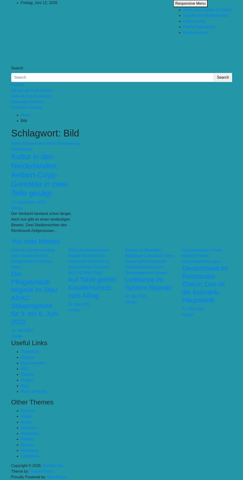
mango (17, 208)
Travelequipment (139, 273)
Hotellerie (190, 256)
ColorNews (30, 456)
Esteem (27, 445)
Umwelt (160, 273)
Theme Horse (41, 471)
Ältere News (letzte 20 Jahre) (207, 10)
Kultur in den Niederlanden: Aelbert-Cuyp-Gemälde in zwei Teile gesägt (39, 174)
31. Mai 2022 (22, 330)
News (51, 143)
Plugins (27, 380)
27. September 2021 (28, 202)
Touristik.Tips (33, 47)
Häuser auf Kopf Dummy (32, 90)
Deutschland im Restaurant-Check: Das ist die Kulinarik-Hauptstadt (205, 284)
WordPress (56, 477)
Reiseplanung (68, 143)
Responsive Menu (190, 3)
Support (27, 357)
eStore (26, 416)
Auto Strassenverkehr (29, 256)
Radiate (27, 439)
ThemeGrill (30, 352)
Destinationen (93, 256)
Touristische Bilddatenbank (205, 16)
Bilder (16, 143)
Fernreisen (77, 261)
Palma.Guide (194, 21)
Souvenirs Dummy (26, 107)
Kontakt (17, 85)
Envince (27, 411)
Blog (24, 386)
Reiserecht (157, 261)
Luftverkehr (154, 256)
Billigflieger (134, 256)
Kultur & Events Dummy (31, 96)
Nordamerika (136, 261)
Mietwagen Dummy (27, 102)
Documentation (33, 363)
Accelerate (30, 433)
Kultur (40, 143)
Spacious (28, 428)
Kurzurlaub (42, 261)
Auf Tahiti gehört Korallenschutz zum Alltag (92, 287)
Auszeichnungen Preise (202, 250)
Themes (27, 374)
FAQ (24, 369)
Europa (28, 143)
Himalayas (29, 450)
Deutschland (21, 261)
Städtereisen (22, 149)
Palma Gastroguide (199, 27)
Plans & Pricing (34, 391)
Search (17, 68)
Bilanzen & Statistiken (143, 250)
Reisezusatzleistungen (144, 267)
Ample (26, 422)
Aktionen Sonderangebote (33, 250)
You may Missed (35, 241)
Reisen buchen (195, 33)
